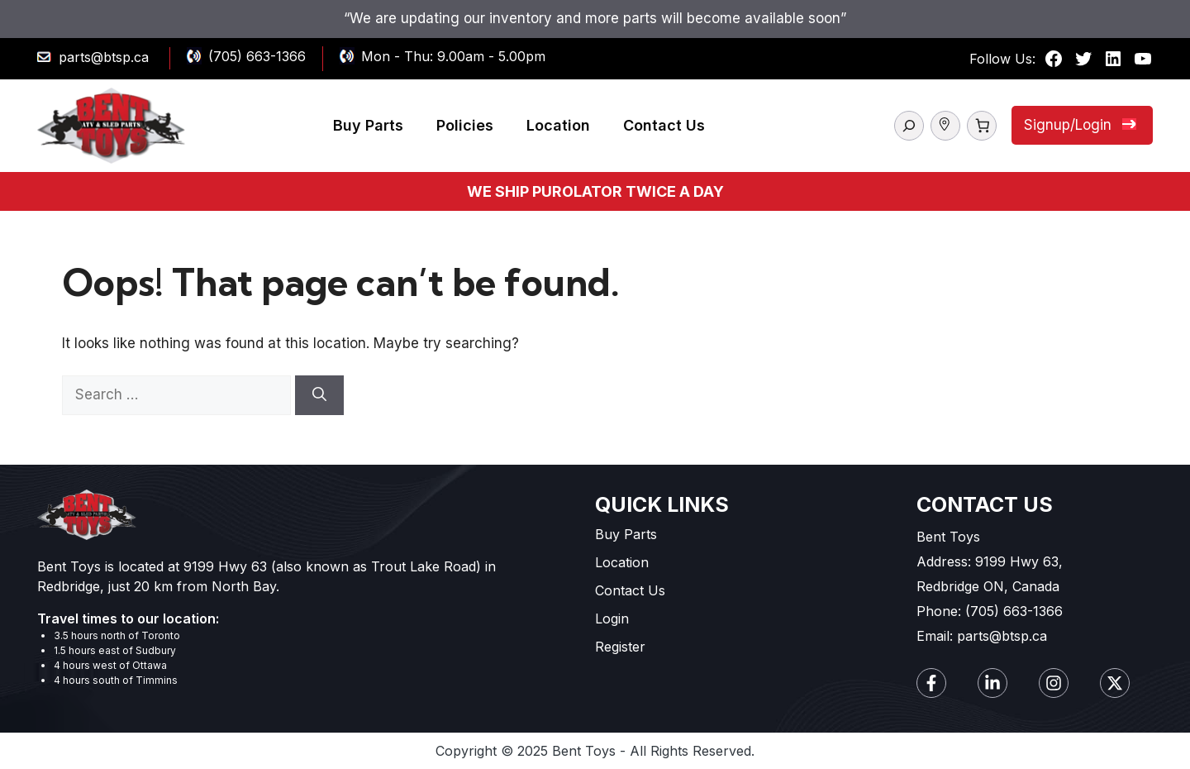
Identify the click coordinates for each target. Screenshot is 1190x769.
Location (558, 125)
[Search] (319, 395)
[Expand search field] (909, 126)
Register (620, 646)
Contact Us (664, 125)
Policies (464, 125)
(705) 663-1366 (257, 56)
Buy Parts (368, 125)
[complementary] (1070, 678)
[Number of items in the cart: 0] (982, 126)
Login (612, 618)
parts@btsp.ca (104, 57)
